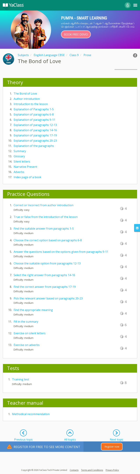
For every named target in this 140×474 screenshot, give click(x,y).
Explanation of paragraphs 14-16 (35, 130)
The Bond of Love (25, 93)
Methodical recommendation (31, 414)
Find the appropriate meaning (33, 310)
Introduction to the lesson (31, 104)
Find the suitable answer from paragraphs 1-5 (44, 228)
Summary (20, 151)
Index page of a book (27, 177)
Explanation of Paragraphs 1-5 (34, 109)
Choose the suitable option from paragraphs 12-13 (47, 263)
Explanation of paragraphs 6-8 (34, 114)
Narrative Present (25, 167)
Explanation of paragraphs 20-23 (35, 140)
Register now (111, 446)
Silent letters (22, 161)
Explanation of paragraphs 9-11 (34, 120)
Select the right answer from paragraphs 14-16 (44, 275)
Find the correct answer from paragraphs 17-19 (45, 287)
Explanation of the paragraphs (34, 146)
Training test (20, 379)
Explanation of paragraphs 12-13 (35, 125)
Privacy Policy (112, 470)
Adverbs (19, 172)
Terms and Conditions (92, 470)
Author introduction (27, 99)
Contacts (74, 470)
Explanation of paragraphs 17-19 (35, 135)
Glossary (19, 156)
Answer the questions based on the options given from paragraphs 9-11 (61, 252)
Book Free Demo (76, 34)
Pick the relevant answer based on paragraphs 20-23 (48, 298)
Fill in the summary (26, 321)
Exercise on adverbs (27, 345)
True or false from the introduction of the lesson (46, 217)
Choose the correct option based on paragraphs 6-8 (48, 240)
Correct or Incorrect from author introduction (43, 205)
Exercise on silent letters (30, 333)
